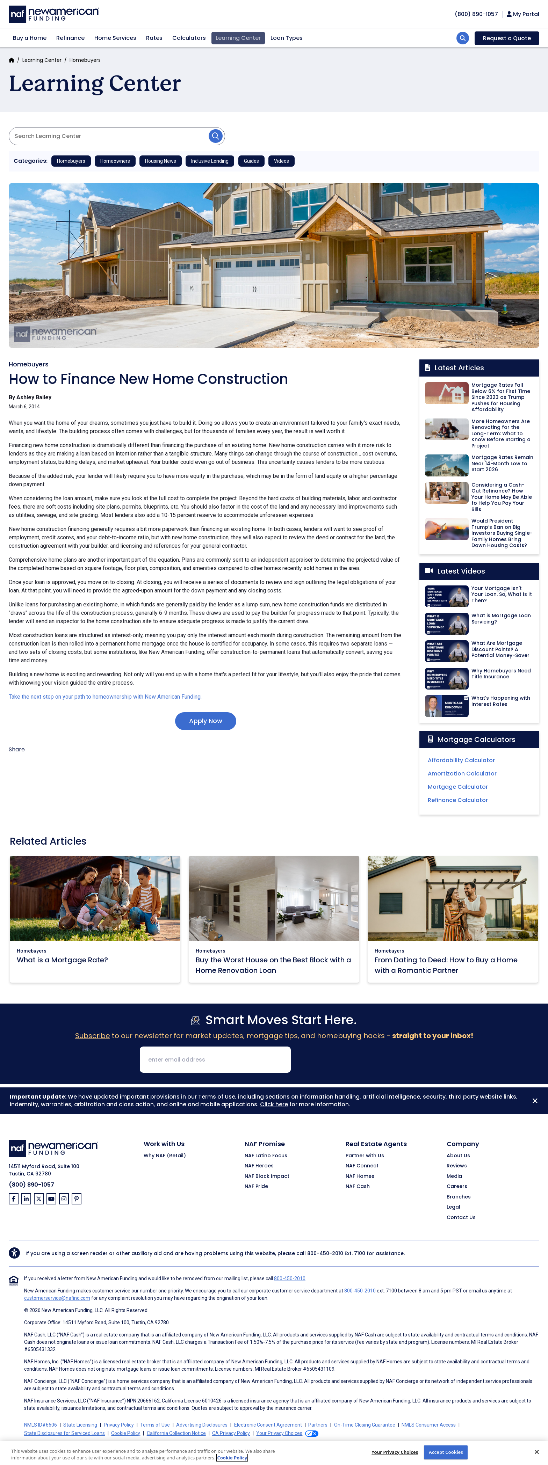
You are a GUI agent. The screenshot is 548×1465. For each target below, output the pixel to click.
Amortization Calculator (462, 774)
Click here (274, 1104)
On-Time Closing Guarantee (364, 1425)
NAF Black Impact (267, 1176)
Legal (453, 1207)
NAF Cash (358, 1186)
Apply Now (205, 720)
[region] (274, 1453)
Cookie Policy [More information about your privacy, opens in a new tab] (232, 1458)
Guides (251, 161)
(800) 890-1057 (31, 1185)
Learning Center (238, 38)
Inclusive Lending (210, 161)
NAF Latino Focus (266, 1156)
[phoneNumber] (476, 14)
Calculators (189, 38)
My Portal (523, 14)
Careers (457, 1186)
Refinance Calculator (458, 800)
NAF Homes (360, 1176)
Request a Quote (507, 38)
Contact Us (461, 1218)
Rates (154, 38)
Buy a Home (29, 38)
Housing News (160, 161)
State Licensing (80, 1425)
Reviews (457, 1166)
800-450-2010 (325, 1253)
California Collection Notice (176, 1433)
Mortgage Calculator (458, 787)
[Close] (535, 1100)
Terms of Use (155, 1425)
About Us (458, 1156)
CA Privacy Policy (231, 1433)
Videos (281, 161)
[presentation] (349, 1060)
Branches (459, 1197)
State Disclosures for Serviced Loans (64, 1433)
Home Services (115, 38)
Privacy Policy (119, 1425)
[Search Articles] (117, 136)
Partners (317, 1425)
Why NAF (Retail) (165, 1156)
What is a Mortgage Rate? (62, 960)
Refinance (70, 38)
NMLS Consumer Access (429, 1425)
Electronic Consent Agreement (268, 1425)
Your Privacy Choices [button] (279, 1433)
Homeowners (115, 161)
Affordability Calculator (461, 760)
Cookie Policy (125, 1433)
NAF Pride (256, 1186)
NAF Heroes (259, 1166)
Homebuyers (85, 60)
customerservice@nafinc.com (57, 1298)
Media (454, 1176)
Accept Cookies (446, 1452)
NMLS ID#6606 (40, 1425)
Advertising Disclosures (202, 1425)
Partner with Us (365, 1156)
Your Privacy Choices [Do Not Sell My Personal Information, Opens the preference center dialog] (395, 1452)
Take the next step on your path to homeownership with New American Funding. (105, 696)
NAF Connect (362, 1166)
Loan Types (287, 38)
